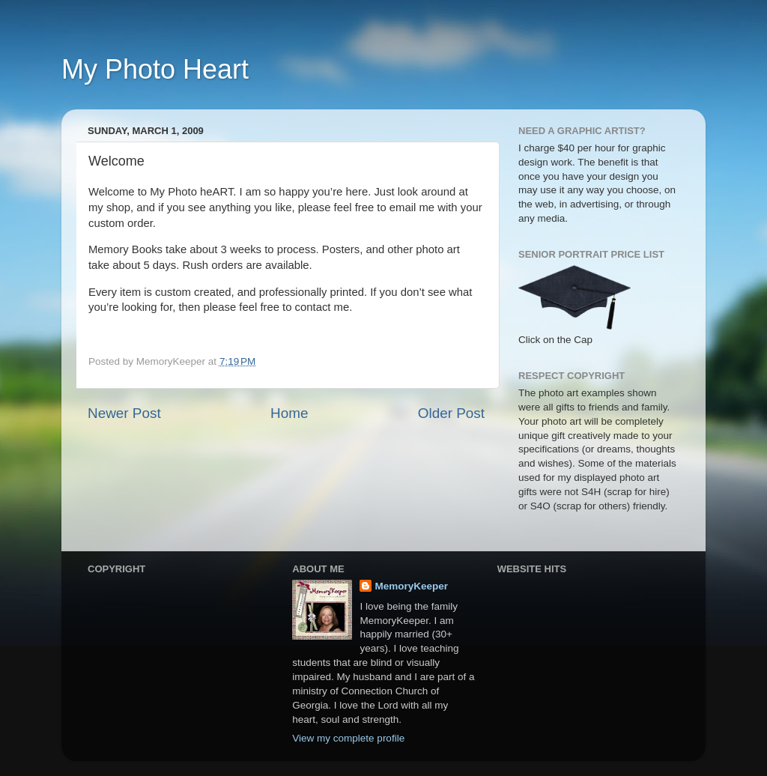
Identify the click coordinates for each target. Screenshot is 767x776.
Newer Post (124, 413)
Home (289, 413)
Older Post (451, 413)
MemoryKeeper (411, 586)
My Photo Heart (155, 69)
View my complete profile (348, 738)
